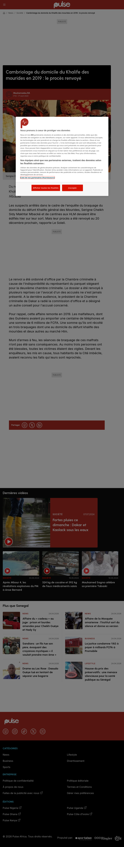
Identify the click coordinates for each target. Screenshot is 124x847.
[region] (62, 156)
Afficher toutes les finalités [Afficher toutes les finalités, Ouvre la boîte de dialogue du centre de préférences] (46, 188)
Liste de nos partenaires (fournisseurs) (37, 177)
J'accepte (72, 188)
